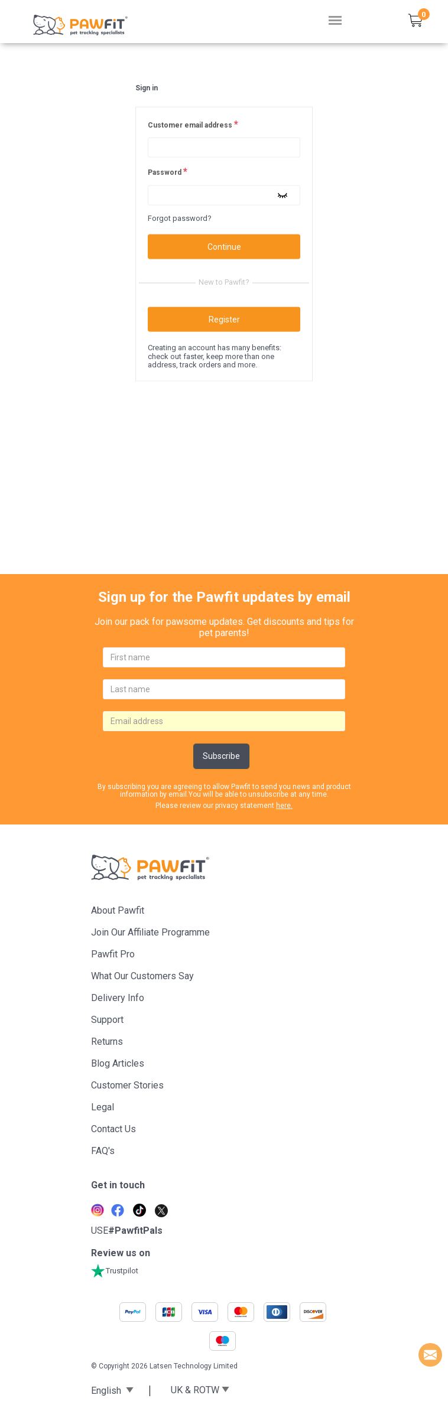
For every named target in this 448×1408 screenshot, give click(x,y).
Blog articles (117, 1063)
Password (167, 172)
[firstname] (224, 657)
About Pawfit (117, 910)
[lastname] (224, 689)
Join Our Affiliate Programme (150, 932)
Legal (102, 1107)
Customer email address (193, 124)
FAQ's (103, 1150)
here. (284, 805)
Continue (224, 247)
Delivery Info (117, 997)
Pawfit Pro (113, 954)
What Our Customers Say (142, 976)
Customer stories (127, 1085)
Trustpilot (114, 1270)
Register (224, 319)
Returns (107, 1041)
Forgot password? (180, 218)
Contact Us (113, 1129)
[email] (224, 721)
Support (107, 1019)
